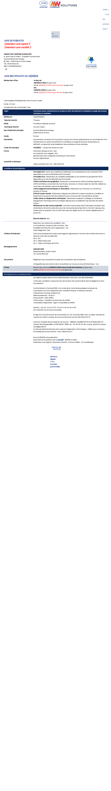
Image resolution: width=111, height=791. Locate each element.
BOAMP (61, 340)
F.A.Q (107, 14)
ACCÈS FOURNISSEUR (55, 7)
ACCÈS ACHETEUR (43, 7)
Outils (106, 9)
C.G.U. (52, 362)
